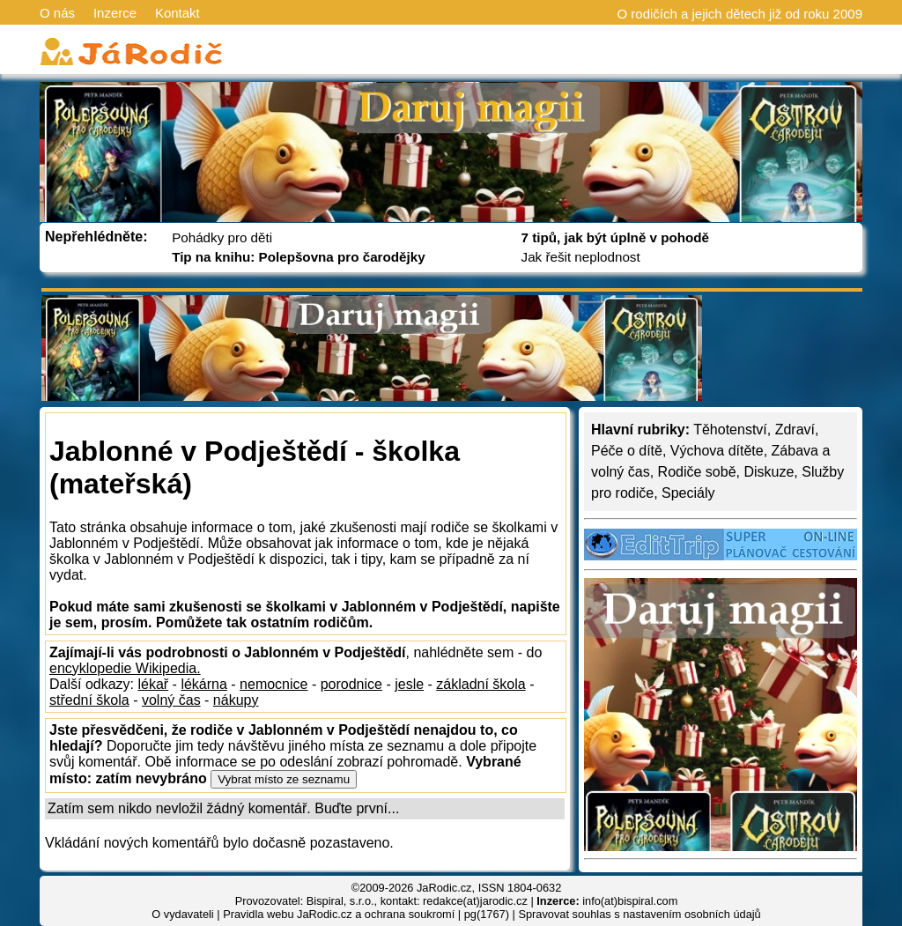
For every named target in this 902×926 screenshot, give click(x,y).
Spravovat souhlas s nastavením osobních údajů (639, 914)
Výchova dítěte (717, 450)
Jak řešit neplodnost (580, 256)
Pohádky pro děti (222, 237)
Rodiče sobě (697, 471)
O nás (57, 12)
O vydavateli (182, 914)
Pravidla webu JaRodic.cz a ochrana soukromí (339, 914)
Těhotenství (730, 429)
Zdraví (795, 429)
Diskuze (768, 471)
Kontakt (177, 12)
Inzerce (115, 12)
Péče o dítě (626, 450)
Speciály (688, 492)
